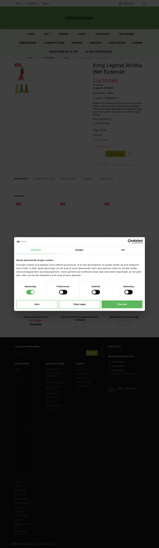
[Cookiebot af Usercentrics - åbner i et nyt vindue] (130, 241)
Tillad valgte (79, 304)
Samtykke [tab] (36, 250)
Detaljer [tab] (79, 250)
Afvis (37, 304)
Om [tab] (123, 250)
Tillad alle (122, 304)
